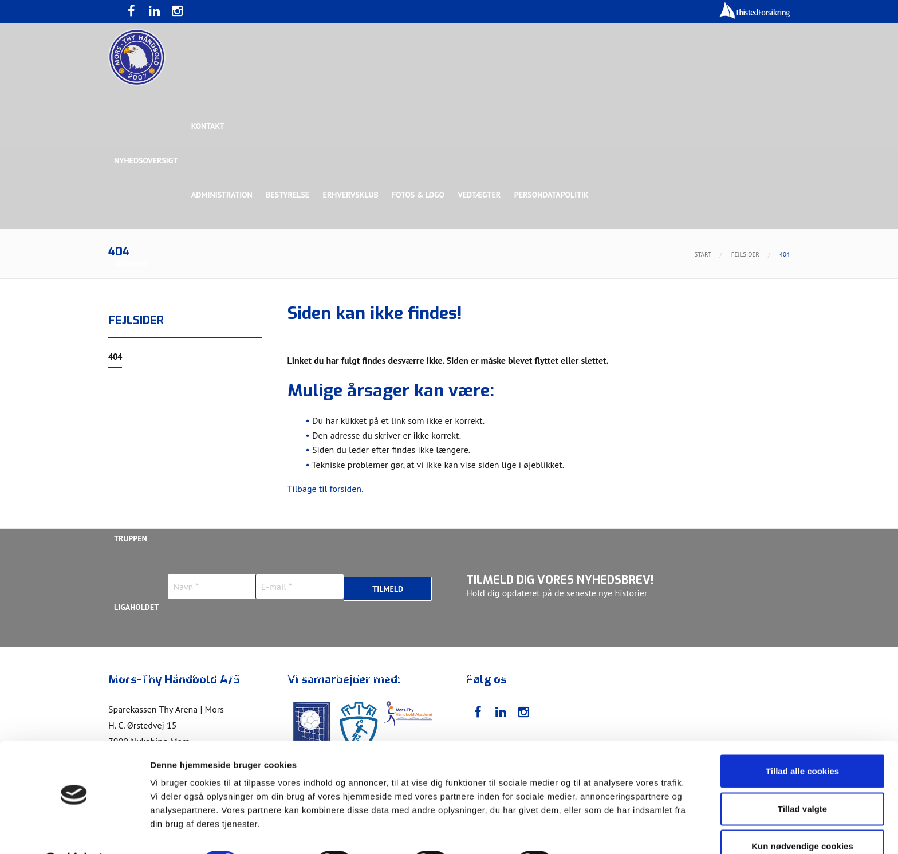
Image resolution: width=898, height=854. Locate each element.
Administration (222, 195)
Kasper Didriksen (634, 676)
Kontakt (208, 126)
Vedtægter (481, 195)
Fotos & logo (420, 195)
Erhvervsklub (352, 195)
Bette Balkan (140, 470)
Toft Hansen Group (673, 332)
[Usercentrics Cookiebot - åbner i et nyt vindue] (74, 831)
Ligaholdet (136, 607)
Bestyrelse (288, 195)
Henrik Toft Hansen (489, 676)
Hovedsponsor (143, 332)
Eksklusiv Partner (284, 332)
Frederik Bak (298, 676)
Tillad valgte (802, 779)
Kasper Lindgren (714, 676)
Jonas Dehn (564, 676)
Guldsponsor (453, 332)
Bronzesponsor (591, 332)
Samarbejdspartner (374, 332)
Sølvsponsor (520, 332)
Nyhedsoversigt (146, 160)
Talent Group (213, 401)
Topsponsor (210, 332)
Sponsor (131, 263)
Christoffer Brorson (217, 676)
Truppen (130, 538)
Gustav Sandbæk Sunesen (388, 676)
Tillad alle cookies (802, 741)
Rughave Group (144, 401)
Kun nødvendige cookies (802, 816)
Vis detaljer (595, 831)
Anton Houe (137, 676)
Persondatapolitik (554, 195)
